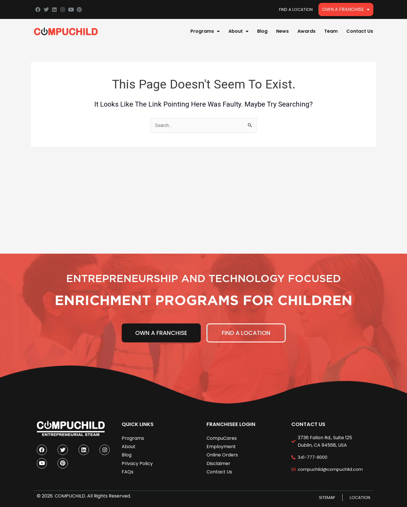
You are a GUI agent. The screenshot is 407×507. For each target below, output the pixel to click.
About (238, 31)
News (282, 31)
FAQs (127, 471)
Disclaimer (218, 463)
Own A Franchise (346, 9)
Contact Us (359, 31)
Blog (262, 31)
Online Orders (222, 454)
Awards (306, 31)
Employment (221, 446)
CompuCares (222, 437)
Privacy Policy (137, 463)
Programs (205, 31)
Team (331, 31)
